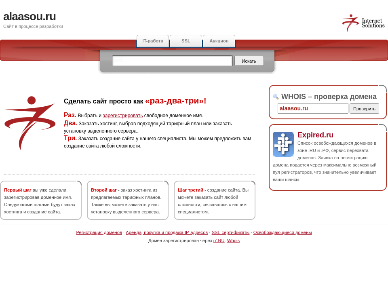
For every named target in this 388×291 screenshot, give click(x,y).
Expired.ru (315, 135)
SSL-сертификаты (231, 232)
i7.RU (219, 240)
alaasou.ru (29, 16)
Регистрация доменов (99, 232)
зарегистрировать (123, 115)
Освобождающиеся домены (282, 232)
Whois (233, 240)
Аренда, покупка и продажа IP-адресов (167, 232)
